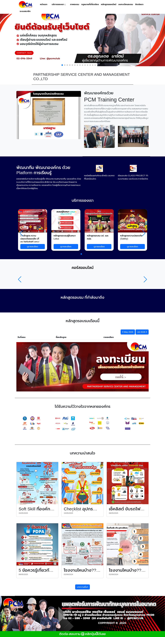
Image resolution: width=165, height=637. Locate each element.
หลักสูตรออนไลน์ (108, 4)
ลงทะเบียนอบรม (125, 4)
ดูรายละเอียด (32, 246)
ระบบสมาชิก (25, 11)
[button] (62, 65)
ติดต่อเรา (139, 4)
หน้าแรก (43, 4)
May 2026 (127, 332)
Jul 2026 (142, 332)
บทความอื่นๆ (82, 587)
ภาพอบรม (74, 4)
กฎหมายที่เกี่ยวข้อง (90, 4)
